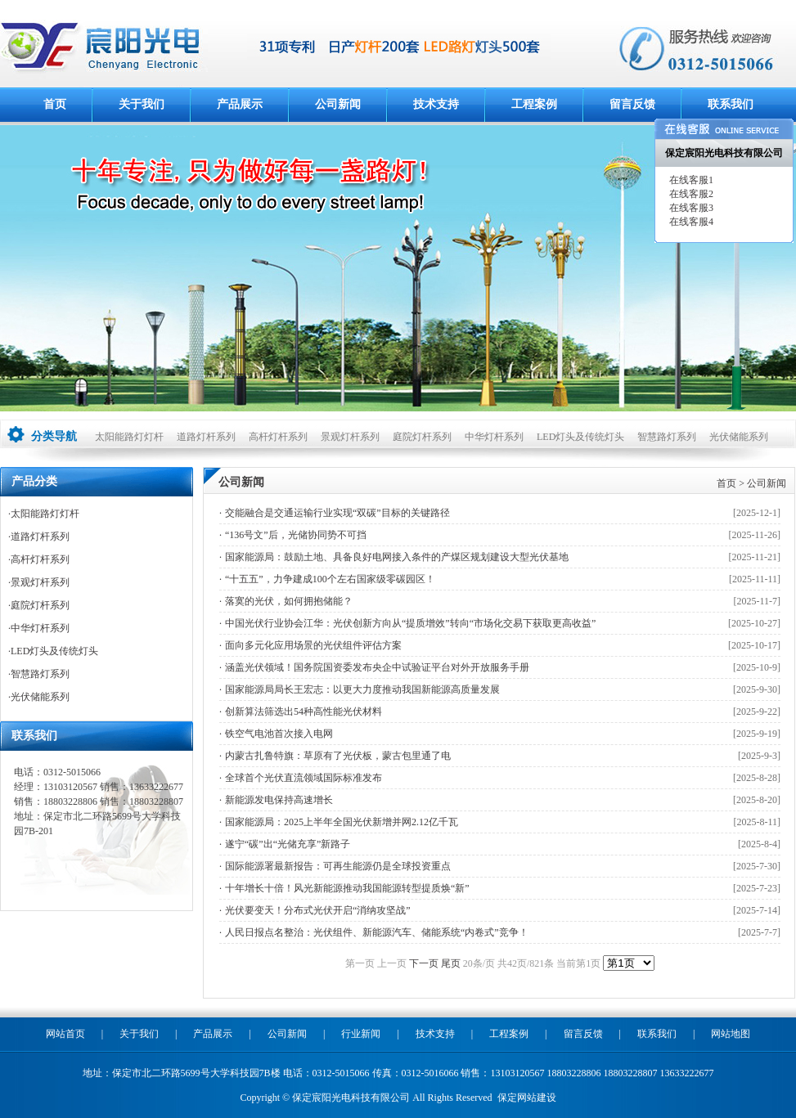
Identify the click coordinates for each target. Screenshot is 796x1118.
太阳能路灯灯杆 (129, 436)
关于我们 (141, 104)
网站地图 (730, 1033)
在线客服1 (690, 180)
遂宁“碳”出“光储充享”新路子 (287, 844)
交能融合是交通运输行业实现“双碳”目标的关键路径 (337, 513)
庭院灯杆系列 (422, 436)
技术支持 (436, 104)
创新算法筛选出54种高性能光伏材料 (303, 711)
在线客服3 (690, 207)
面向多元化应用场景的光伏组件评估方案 (313, 645)
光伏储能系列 (738, 436)
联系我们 (730, 104)
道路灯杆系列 (206, 436)
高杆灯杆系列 (278, 436)
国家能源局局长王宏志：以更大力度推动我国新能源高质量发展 (362, 689)
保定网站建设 (526, 1097)
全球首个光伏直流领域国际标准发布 (303, 777)
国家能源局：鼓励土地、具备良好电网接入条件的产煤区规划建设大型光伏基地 (397, 557)
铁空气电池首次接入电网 (279, 733)
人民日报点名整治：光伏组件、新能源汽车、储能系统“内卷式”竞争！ (376, 932)
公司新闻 (338, 104)
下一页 (423, 963)
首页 (54, 104)
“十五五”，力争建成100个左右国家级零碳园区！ (330, 579)
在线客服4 (690, 221)
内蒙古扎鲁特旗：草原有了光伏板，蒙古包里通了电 (338, 755)
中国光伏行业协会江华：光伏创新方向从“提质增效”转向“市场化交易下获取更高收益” (410, 623)
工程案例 (534, 104)
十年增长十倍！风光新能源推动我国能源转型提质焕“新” (347, 888)
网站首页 (65, 1033)
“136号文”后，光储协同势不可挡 (296, 535)
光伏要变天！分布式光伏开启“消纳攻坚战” (318, 910)
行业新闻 (360, 1033)
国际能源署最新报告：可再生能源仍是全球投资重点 (338, 866)
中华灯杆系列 (494, 436)
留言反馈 (632, 104)
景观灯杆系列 (350, 436)
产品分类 (34, 481)
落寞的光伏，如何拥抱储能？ (289, 601)
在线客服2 (690, 194)
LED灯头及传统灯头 (580, 436)
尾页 (451, 963)
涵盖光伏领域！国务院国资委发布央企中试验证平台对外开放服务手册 (377, 667)
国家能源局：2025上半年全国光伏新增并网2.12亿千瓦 (341, 822)
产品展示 (240, 104)
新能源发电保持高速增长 (279, 800)
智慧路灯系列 (666, 436)
